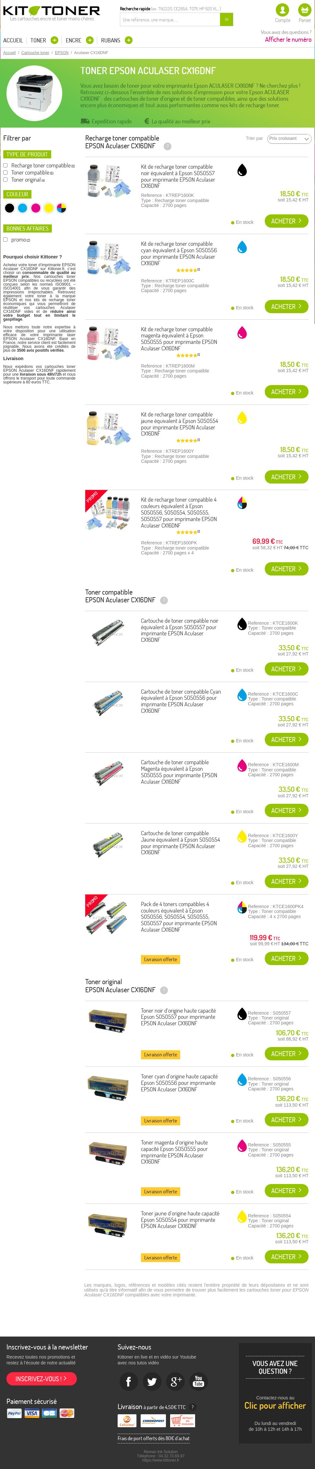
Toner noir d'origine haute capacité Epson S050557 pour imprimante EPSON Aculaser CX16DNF (178, 1017)
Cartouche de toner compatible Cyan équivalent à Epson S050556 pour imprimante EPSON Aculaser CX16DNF (181, 701)
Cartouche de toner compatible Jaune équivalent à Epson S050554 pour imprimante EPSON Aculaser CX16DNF (180, 842)
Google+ (175, 1382)
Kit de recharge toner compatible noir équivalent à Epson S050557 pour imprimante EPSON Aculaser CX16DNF (178, 176)
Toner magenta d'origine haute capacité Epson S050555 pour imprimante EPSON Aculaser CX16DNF (174, 1152)
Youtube (199, 1382)
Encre (74, 40)
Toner (38, 40)
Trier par (254, 138)
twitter (152, 1382)
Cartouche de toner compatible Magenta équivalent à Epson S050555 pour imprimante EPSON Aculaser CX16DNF (179, 771)
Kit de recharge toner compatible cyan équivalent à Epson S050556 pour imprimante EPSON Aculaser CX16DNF (179, 253)
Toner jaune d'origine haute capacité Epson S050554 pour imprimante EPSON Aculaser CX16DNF (180, 1220)
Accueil (13, 40)
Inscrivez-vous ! (39, 1379)
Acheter (283, 221)
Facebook (129, 1382)
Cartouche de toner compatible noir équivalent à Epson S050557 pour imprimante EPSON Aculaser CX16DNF (179, 630)
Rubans (111, 40)
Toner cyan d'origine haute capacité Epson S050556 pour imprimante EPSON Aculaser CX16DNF (179, 1083)
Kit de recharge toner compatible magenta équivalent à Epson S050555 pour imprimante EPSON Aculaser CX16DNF (179, 338)
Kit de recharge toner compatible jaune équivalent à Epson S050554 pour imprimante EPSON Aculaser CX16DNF (179, 424)
